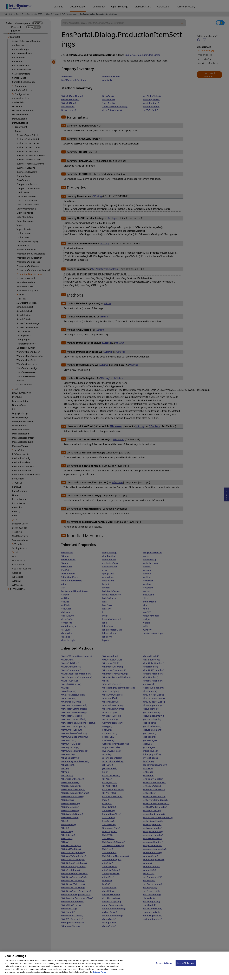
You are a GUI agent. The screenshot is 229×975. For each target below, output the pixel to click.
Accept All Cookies (185, 966)
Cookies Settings (164, 966)
